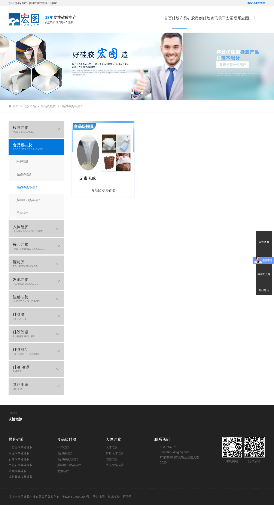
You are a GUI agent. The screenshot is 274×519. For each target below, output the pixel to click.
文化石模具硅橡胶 (21, 479)
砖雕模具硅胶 (18, 485)
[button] (132, 107)
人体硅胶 (112, 461)
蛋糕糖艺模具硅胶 (69, 479)
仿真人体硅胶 (115, 467)
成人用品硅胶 (115, 479)
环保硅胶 (63, 461)
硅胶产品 (30, 120)
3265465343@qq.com (174, 466)
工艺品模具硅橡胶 (21, 461)
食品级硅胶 (48, 120)
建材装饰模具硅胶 (21, 491)
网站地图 (99, 511)
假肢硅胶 (112, 473)
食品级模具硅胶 (71, 120)
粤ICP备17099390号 (75, 511)
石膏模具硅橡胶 (19, 473)
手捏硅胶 (63, 485)
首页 (134, 18)
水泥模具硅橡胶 (19, 467)
